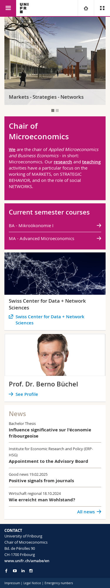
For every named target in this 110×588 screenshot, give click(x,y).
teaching (91, 162)
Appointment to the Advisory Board (48, 461)
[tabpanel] (55, 61)
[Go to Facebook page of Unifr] (6, 570)
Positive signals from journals (41, 481)
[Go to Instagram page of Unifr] (31, 571)
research (63, 162)
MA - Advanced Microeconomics (41, 238)
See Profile (27, 394)
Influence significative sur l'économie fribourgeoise (50, 433)
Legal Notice (32, 583)
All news (86, 512)
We (12, 149)
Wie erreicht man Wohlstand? (42, 500)
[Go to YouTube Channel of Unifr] (15, 571)
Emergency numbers (59, 583)
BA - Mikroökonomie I (31, 225)
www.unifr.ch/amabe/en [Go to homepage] (26, 560)
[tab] (52, 110)
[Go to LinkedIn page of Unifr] (23, 571)
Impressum (12, 583)
